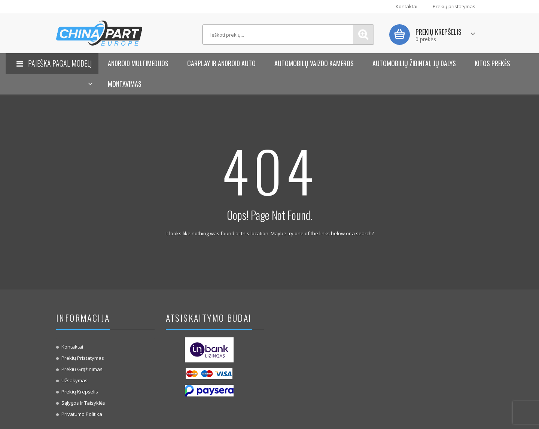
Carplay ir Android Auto (221, 63)
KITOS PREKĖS (492, 63)
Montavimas (124, 84)
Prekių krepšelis (79, 391)
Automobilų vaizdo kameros (314, 63)
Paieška (363, 34)
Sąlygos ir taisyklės (83, 402)
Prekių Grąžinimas (82, 369)
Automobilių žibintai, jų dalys (414, 63)
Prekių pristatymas (454, 6)
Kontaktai (406, 6)
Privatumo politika (81, 414)
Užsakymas (74, 380)
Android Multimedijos (138, 63)
